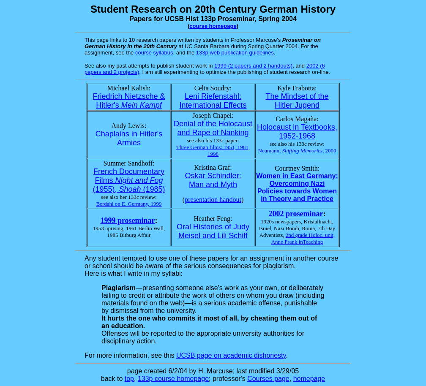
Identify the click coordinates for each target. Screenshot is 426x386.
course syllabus (154, 52)
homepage (309, 378)
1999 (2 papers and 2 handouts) (253, 66)
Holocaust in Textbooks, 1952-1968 (297, 131)
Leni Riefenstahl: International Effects (213, 100)
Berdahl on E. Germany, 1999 (128, 204)
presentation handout (213, 199)
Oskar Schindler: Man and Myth (213, 180)
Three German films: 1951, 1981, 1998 (213, 150)
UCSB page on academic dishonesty (231, 355)
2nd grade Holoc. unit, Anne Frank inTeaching (303, 238)
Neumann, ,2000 (297, 150)
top (129, 378)
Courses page (268, 378)
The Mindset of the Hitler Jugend (296, 100)
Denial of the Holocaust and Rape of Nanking (213, 128)
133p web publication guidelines (235, 52)
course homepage (212, 26)
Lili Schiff (232, 235)
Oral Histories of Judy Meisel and (213, 231)
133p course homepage (173, 378)
